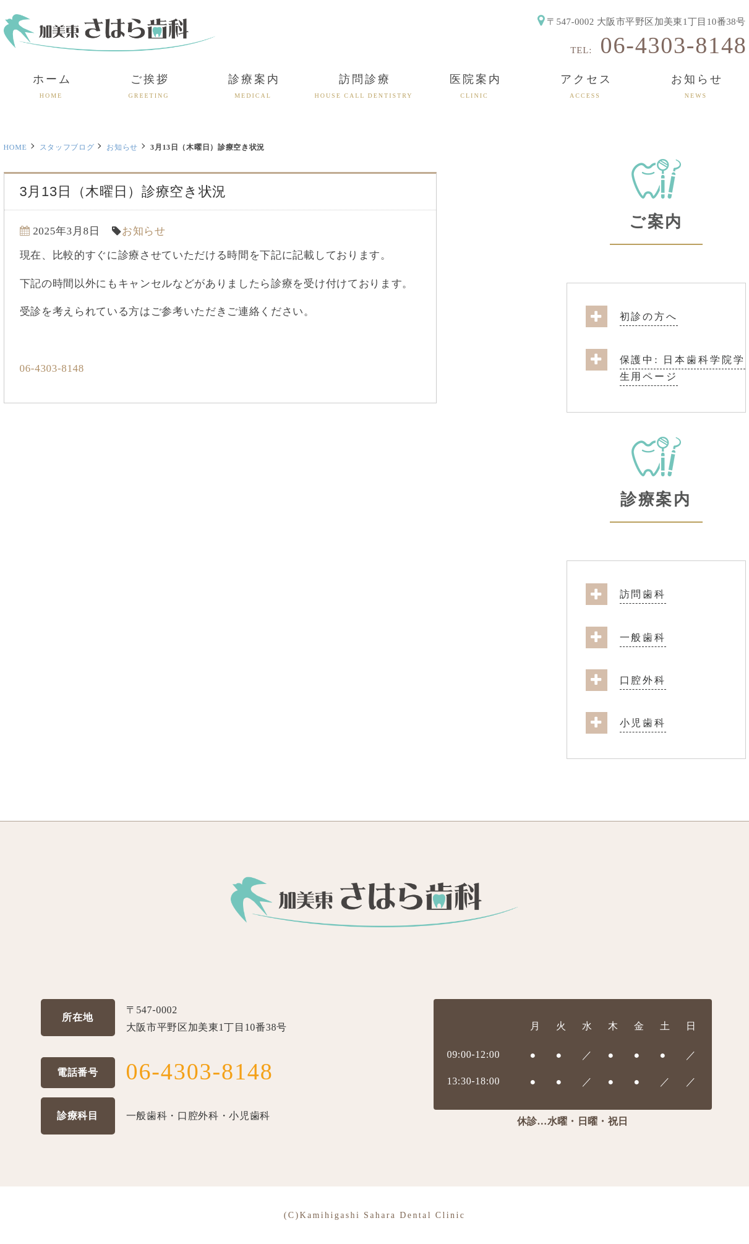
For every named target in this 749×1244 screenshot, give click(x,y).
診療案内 (655, 499)
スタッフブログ (67, 147)
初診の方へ (649, 316)
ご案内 (656, 222)
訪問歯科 (643, 594)
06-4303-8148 (674, 45)
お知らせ (122, 147)
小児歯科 (643, 723)
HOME (15, 147)
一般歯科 (643, 637)
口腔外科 (643, 680)
